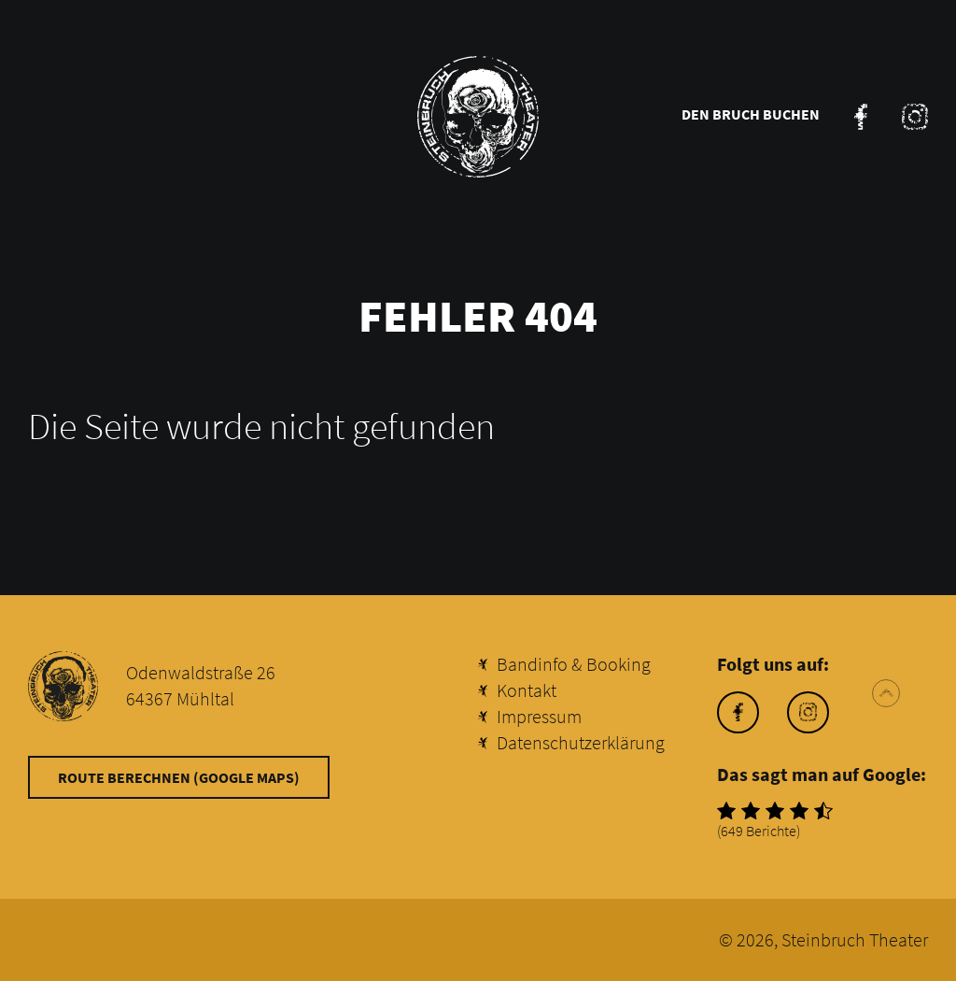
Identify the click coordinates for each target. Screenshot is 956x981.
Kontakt (526, 690)
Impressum (539, 716)
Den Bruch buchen (751, 114)
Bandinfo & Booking (574, 663)
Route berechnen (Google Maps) (179, 777)
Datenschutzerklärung (581, 742)
